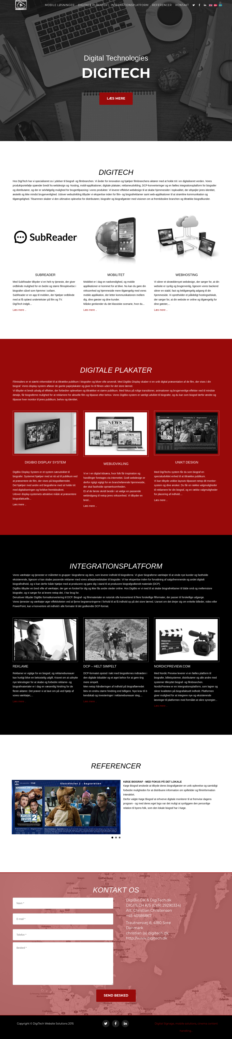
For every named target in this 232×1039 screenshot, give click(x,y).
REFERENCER (162, 9)
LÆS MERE (116, 98)
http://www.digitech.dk (146, 938)
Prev (17, 807)
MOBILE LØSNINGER (59, 9)
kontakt (182, 9)
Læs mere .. (19, 309)
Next (215, 807)
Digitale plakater (92, 9)
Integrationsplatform (129, 9)
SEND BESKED (116, 995)
